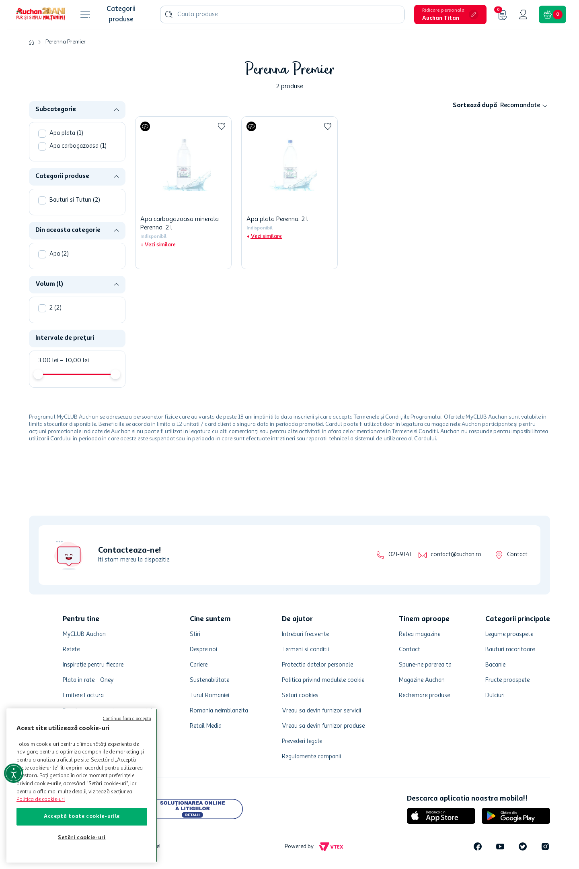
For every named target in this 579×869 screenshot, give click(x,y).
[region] (81, 785)
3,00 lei (48, 360)
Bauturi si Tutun (74, 200)
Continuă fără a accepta (127, 719)
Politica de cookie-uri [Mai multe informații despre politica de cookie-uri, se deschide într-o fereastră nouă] (40, 799)
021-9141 (399, 555)
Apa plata (66, 133)
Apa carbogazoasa (78, 146)
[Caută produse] (168, 14)
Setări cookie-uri (81, 837)
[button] (450, 14)
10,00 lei (74, 360)
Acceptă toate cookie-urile (82, 816)
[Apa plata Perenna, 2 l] (289, 193)
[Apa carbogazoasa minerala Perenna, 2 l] (183, 193)
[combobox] (282, 14)
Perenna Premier (65, 42)
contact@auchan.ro (456, 555)
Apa (59, 254)
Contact (517, 555)
